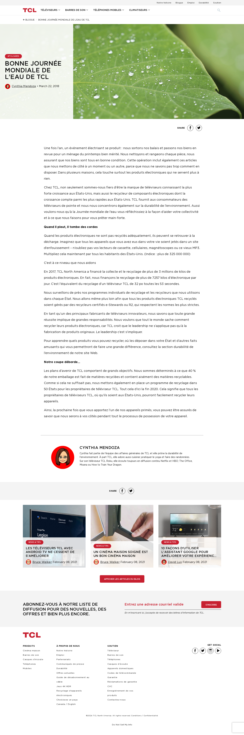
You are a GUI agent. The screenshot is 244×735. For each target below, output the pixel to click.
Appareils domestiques (120, 668)
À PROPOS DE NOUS (68, 646)
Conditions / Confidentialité (144, 716)
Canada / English (66, 704)
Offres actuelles (65, 673)
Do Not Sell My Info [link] (122, 724)
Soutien (217, 3)
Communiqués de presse (70, 664)
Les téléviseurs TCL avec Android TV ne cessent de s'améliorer (50, 552)
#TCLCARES (13, 56)
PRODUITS (29, 646)
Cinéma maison (31, 650)
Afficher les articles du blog (122, 579)
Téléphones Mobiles (107, 10)
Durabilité (204, 3)
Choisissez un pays (67, 700)
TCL (32, 635)
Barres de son (31, 655)
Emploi (191, 3)
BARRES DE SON (75, 10)
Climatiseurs (138, 10)
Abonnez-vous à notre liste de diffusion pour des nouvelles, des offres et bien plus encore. (64, 609)
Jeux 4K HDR (63, 686)
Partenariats (63, 659)
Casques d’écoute (33, 659)
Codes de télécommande (121, 673)
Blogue (179, 3)
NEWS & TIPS (34, 542)
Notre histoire (164, 3)
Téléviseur (113, 650)
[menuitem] (50, 10)
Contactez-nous (116, 700)
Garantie (112, 677)
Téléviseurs (48, 10)
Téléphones (113, 659)
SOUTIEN (112, 646)
